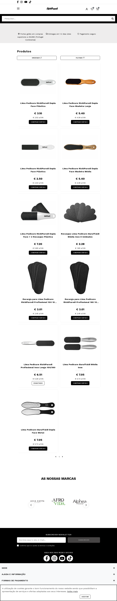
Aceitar (85, 597)
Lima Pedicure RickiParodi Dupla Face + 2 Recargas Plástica (38, 235)
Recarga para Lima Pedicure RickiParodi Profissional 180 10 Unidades (80, 301)
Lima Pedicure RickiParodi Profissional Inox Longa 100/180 (38, 366)
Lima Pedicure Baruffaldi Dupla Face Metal (38, 431)
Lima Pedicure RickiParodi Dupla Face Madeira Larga (80, 104)
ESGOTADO (38, 383)
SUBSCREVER (83, 540)
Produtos (24, 51)
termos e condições (47, 546)
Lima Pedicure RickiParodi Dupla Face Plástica (38, 104)
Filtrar (80, 58)
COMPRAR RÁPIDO (38, 122)
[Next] (85, 505)
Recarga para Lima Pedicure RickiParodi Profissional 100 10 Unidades (38, 301)
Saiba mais (72, 591)
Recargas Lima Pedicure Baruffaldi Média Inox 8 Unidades (80, 235)
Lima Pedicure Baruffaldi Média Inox (80, 366)
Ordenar (37, 58)
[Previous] (31, 505)
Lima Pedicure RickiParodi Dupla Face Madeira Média (80, 170)
